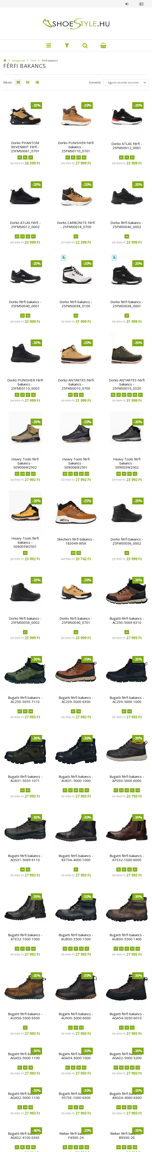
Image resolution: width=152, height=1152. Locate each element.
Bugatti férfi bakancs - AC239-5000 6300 (76, 699)
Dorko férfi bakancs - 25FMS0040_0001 (25, 304)
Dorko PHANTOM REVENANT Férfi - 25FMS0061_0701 (25, 147)
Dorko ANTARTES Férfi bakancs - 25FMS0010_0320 (127, 384)
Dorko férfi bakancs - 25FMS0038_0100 (76, 304)
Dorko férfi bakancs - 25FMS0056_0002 (126, 541)
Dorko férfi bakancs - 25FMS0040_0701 (76, 620)
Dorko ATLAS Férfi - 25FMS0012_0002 (25, 224)
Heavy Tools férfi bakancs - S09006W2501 (76, 463)
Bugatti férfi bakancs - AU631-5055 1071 (25, 778)
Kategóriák (18, 60)
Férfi (33, 60)
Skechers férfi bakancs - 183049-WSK (76, 541)
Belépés (127, 4)
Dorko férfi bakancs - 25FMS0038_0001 (126, 304)
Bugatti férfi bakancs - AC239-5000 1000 (127, 699)
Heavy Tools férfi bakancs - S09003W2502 (127, 463)
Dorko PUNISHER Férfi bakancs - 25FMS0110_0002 (25, 384)
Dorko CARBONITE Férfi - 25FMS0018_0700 (76, 224)
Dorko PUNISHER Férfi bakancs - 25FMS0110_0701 (76, 147)
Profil (141, 4)
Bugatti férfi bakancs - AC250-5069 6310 (127, 620)
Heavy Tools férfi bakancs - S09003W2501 (25, 542)
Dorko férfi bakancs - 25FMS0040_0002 (126, 224)
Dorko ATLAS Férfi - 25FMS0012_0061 (126, 145)
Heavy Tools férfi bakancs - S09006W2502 (25, 463)
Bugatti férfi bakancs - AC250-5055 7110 (25, 699)
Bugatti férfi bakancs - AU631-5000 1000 (76, 778)
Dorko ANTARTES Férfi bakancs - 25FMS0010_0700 (76, 384)
